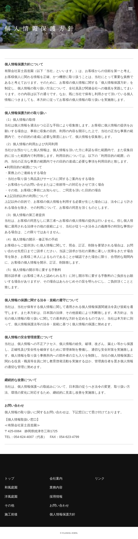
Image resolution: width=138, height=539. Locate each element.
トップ (9, 478)
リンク (99, 478)
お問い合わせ (59, 505)
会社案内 (56, 478)
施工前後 (11, 514)
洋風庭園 (11, 496)
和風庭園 (11, 487)
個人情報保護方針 (62, 514)
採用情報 (56, 496)
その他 (9, 505)
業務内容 (56, 487)
